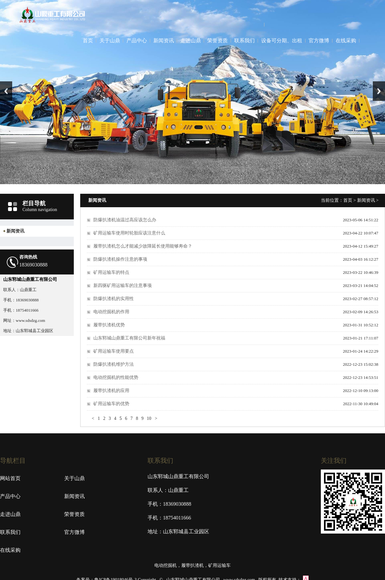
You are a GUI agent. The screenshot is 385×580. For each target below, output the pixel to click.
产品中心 (136, 40)
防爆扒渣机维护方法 (113, 364)
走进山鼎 (190, 40)
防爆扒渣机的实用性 (113, 298)
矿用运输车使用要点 (113, 351)
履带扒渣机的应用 (111, 390)
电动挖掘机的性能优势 (115, 377)
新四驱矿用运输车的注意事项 (122, 285)
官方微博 (319, 40)
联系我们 (244, 40)
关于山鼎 (109, 40)
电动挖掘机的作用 (111, 311)
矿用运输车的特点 (111, 272)
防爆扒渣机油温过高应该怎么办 (124, 219)
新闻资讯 (163, 40)
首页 (88, 40)
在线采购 (346, 40)
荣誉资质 (217, 40)
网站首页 (10, 478)
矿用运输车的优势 (111, 403)
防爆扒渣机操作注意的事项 (120, 259)
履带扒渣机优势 (109, 325)
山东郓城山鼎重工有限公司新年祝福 (129, 338)
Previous (6, 91)
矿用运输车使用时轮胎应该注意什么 (129, 233)
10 (149, 418)
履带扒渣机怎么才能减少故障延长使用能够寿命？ (142, 246)
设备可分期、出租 (281, 40)
